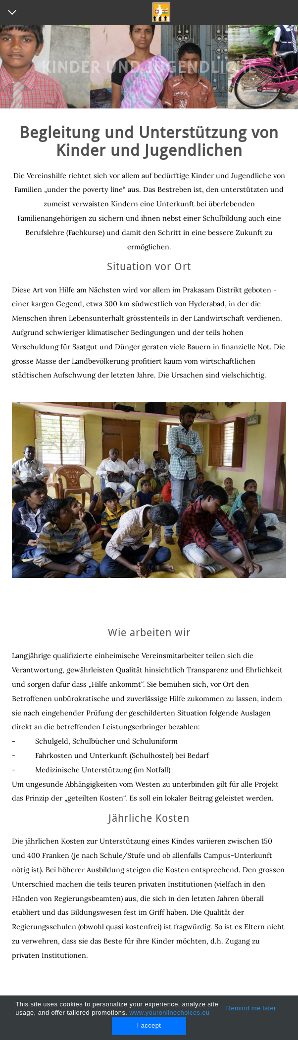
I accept (149, 1025)
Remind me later (251, 1008)
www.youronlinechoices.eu (169, 1012)
